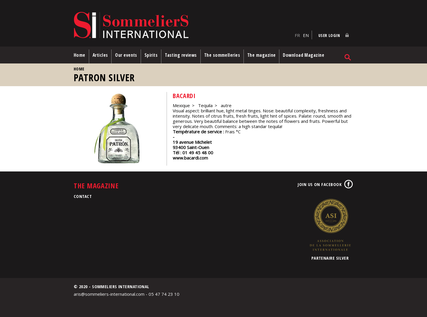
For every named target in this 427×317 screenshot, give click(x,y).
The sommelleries (222, 55)
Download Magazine (303, 55)
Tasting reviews (181, 55)
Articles (100, 55)
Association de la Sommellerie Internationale (330, 224)
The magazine (261, 55)
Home (79, 55)
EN (306, 35)
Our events (126, 55)
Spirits (151, 55)
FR (297, 35)
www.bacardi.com (190, 158)
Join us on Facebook (320, 184)
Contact (83, 196)
